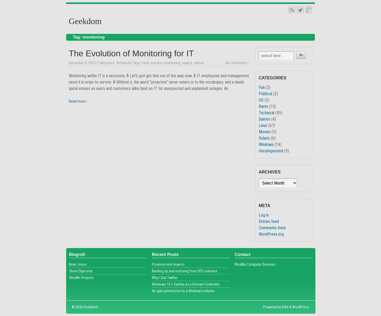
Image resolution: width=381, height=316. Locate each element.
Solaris (264, 138)
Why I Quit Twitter (165, 278)
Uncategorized (271, 150)
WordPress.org (271, 234)
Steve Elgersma (80, 271)
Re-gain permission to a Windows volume (183, 291)
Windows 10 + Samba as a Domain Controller (186, 284)
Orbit (285, 307)
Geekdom (85, 21)
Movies (265, 131)
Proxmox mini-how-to (168, 264)
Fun (262, 87)
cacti (145, 63)
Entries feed (269, 221)
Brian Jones (78, 264)
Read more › (78, 101)
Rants (263, 106)
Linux (263, 125)
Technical (123, 63)
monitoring (172, 63)
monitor (156, 63)
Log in (264, 215)
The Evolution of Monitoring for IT (131, 53)
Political (265, 93)
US (261, 100)
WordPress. (301, 307)
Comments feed (272, 227)
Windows (266, 144)
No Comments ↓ (238, 63)
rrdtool (199, 63)
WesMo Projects (81, 278)
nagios (187, 63)
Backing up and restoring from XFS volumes (184, 271)
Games (264, 119)
